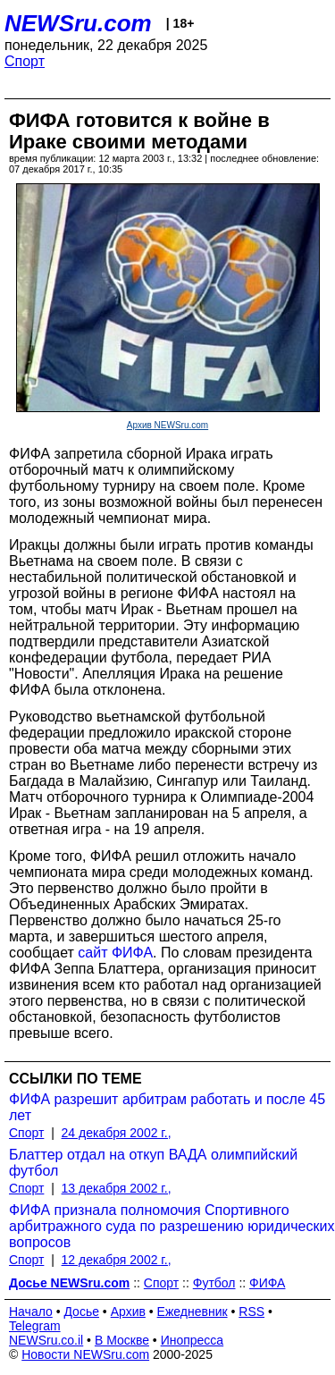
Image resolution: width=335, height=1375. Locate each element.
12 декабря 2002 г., (117, 1260)
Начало (31, 1311)
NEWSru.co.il (46, 1340)
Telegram (35, 1326)
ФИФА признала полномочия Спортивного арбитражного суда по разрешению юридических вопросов (171, 1226)
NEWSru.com (78, 23)
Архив (128, 1311)
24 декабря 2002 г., (117, 1133)
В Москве (122, 1340)
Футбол (214, 1283)
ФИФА (267, 1283)
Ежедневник (192, 1311)
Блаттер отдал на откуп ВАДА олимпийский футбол (153, 1162)
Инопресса (192, 1340)
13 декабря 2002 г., (117, 1188)
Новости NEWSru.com (85, 1354)
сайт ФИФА (115, 952)
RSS (251, 1311)
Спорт (24, 61)
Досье (81, 1311)
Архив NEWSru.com (167, 425)
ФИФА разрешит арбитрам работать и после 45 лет (167, 1107)
